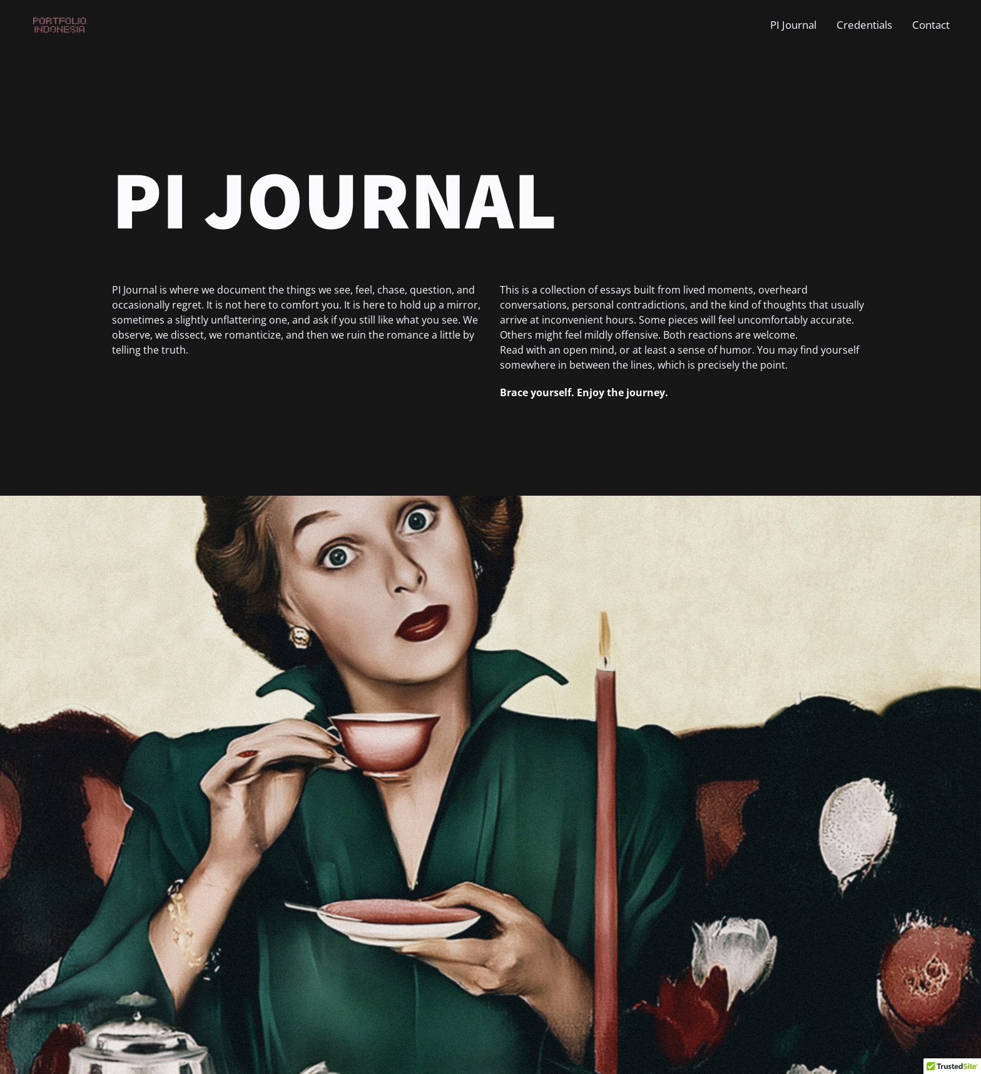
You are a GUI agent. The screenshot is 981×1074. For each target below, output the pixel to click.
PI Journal (793, 25)
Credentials (864, 25)
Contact (931, 25)
